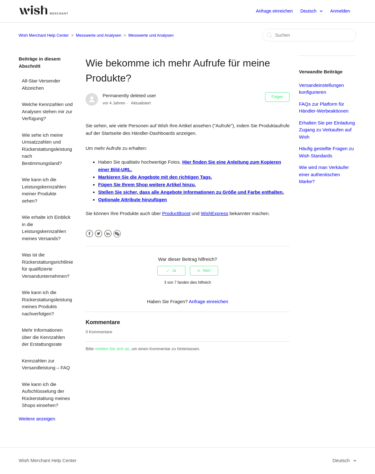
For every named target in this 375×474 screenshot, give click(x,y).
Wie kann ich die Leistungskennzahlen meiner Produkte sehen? (44, 190)
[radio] (171, 270)
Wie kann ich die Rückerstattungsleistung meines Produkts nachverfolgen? (47, 303)
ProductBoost (176, 213)
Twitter (98, 234)
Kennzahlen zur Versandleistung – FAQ (46, 364)
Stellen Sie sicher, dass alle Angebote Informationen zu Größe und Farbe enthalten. (191, 192)
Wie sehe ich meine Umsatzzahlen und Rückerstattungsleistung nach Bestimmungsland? (47, 149)
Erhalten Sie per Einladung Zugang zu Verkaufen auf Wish (327, 130)
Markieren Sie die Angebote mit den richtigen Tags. (155, 177)
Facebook (89, 234)
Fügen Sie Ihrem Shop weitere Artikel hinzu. (147, 184)
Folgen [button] (277, 97)
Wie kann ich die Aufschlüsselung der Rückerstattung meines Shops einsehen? (46, 395)
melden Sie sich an (112, 348)
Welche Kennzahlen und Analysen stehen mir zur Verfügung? (47, 111)
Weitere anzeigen (37, 418)
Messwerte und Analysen (98, 35)
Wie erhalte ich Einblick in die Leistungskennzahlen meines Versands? (46, 227)
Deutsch (309, 10)
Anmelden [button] (340, 10)
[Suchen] (309, 35)
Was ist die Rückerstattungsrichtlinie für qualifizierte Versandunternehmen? (47, 265)
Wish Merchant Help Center (44, 35)
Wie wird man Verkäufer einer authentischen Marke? (324, 174)
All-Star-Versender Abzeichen (41, 84)
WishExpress (214, 213)
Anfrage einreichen (274, 10)
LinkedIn (108, 234)
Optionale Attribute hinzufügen (132, 199)
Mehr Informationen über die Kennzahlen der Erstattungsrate (43, 337)
